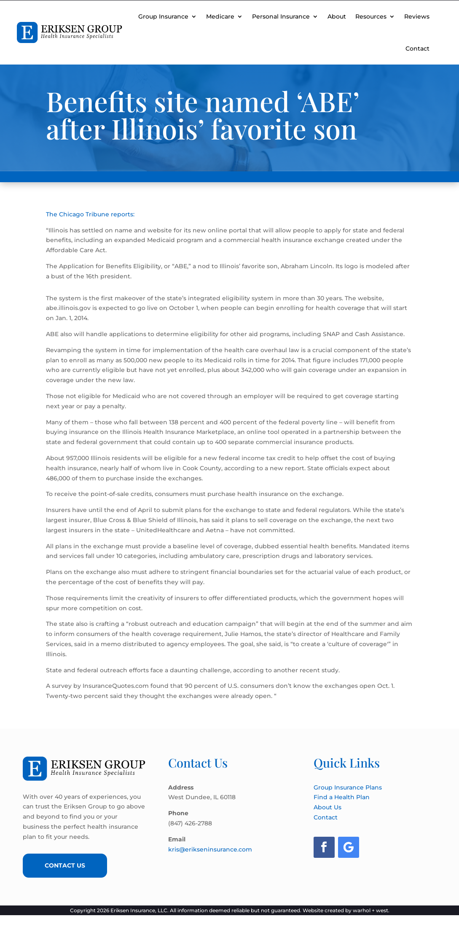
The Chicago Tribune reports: (90, 214)
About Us (327, 807)
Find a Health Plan (342, 797)
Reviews (416, 16)
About (336, 16)
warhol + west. (371, 910)
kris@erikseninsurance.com (210, 849)
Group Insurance (163, 16)
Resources (371, 16)
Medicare (220, 16)
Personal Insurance (281, 16)
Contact (417, 48)
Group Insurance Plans (348, 787)
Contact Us (65, 865)
